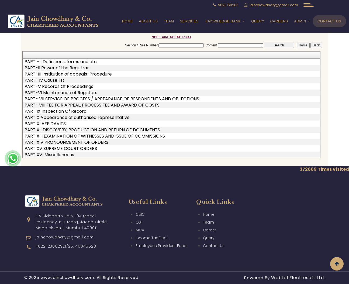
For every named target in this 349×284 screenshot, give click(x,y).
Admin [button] (300, 21)
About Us (148, 21)
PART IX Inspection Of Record (56, 111)
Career (209, 223)
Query (257, 21)
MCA (140, 223)
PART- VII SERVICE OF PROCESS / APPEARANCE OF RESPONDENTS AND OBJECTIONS (112, 99)
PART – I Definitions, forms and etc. (61, 62)
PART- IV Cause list (44, 80)
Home (127, 21)
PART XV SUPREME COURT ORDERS (61, 148)
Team (169, 21)
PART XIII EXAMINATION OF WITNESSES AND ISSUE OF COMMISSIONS (95, 136)
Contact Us (329, 21)
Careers (279, 21)
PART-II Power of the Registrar (57, 68)
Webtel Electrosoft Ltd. (298, 278)
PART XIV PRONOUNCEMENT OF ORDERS (66, 142)
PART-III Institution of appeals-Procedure (68, 74)
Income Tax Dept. (152, 231)
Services (189, 21)
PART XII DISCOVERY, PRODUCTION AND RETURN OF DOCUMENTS (92, 130)
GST (139, 215)
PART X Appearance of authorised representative (77, 117)
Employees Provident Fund (161, 239)
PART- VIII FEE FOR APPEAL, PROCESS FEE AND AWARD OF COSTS (92, 105)
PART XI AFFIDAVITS (45, 124)
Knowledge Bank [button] (224, 21)
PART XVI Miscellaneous (49, 155)
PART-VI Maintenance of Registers (61, 93)
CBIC (140, 208)
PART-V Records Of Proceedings (59, 86)
